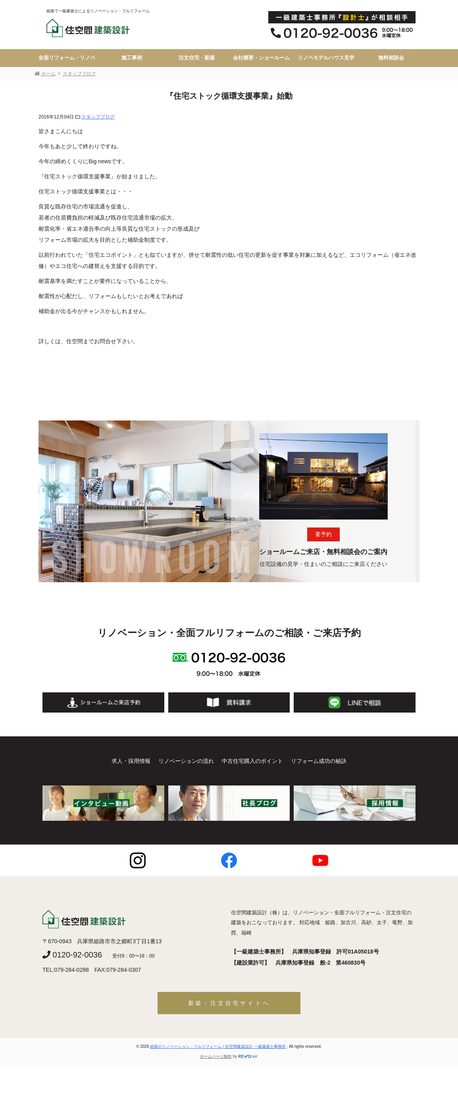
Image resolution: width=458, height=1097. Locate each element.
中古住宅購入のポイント (252, 761)
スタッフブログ (98, 117)
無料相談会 (391, 58)
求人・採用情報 (131, 761)
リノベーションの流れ (186, 761)
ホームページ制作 (216, 1056)
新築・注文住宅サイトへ (229, 1003)
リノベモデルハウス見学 (326, 58)
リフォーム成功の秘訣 (318, 761)
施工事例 (131, 58)
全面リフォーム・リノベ (66, 58)
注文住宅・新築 (197, 58)
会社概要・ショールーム (261, 58)
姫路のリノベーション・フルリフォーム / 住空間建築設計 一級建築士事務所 (218, 1046)
